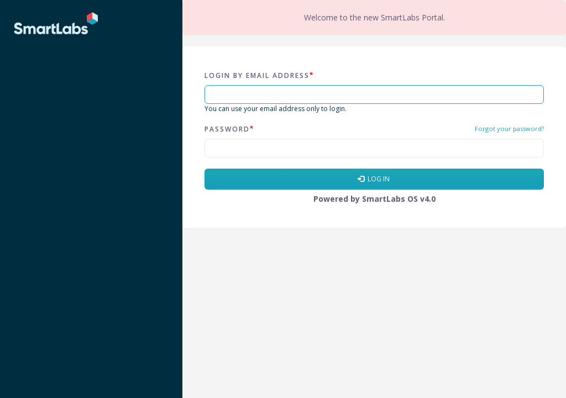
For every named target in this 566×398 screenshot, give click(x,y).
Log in (374, 179)
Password (227, 129)
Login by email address (257, 75)
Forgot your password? (509, 128)
